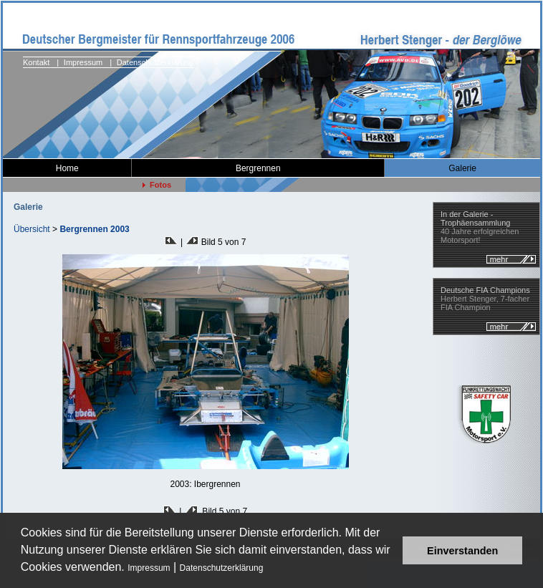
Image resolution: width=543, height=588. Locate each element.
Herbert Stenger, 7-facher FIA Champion (485, 299)
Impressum (149, 568)
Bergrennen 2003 (94, 229)
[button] (268, 569)
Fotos (157, 184)
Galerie (462, 168)
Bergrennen (258, 168)
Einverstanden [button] (462, 550)
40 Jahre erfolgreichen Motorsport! (480, 227)
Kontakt (36, 62)
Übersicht (32, 229)
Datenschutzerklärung (222, 568)
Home (67, 168)
